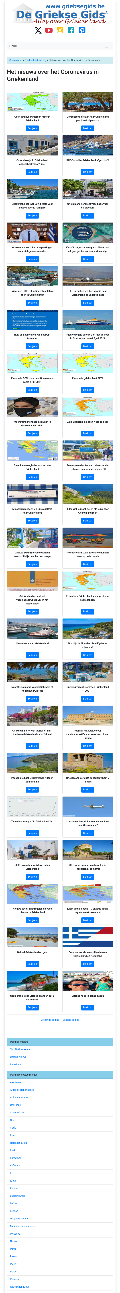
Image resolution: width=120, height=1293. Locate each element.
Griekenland (15, 60)
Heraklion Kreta (18, 1142)
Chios (13, 1120)
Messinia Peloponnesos (23, 1226)
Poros (13, 1271)
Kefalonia (15, 1165)
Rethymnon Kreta (19, 1286)
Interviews (15, 1064)
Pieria (13, 1264)
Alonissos (15, 1082)
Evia (12, 1135)
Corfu (13, 1127)
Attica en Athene (19, 1097)
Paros (13, 1248)
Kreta (13, 1180)
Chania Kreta (17, 1112)
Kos (12, 1173)
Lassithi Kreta (17, 1195)
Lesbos (14, 1211)
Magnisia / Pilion (19, 1218)
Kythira (14, 1188)
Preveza (14, 1279)
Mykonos (15, 1233)
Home (13, 46)
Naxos (13, 1241)
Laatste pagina (71, 1019)
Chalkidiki (15, 1105)
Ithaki (13, 1150)
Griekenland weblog (35, 60)
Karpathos (15, 1158)
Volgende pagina (50, 1019)
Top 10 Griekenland (20, 1049)
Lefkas (14, 1203)
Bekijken (32, 128)
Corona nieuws (18, 1056)
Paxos (13, 1256)
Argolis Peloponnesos (22, 1089)
